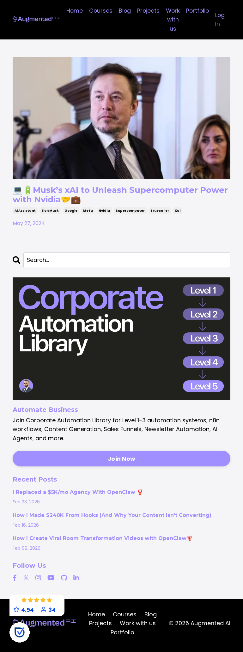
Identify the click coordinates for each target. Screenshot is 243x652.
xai (177, 214)
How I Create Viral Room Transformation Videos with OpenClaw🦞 (103, 542)
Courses (99, 11)
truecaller (159, 214)
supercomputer (130, 214)
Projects (147, 11)
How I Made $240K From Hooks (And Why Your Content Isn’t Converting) (112, 519)
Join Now (121, 462)
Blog (123, 11)
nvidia (104, 214)
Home (72, 11)
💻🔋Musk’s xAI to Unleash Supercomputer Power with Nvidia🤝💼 (118, 197)
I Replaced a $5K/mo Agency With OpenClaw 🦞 (78, 496)
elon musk (50, 214)
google (70, 214)
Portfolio (198, 11)
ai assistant (25, 214)
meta (88, 214)
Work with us (172, 20)
